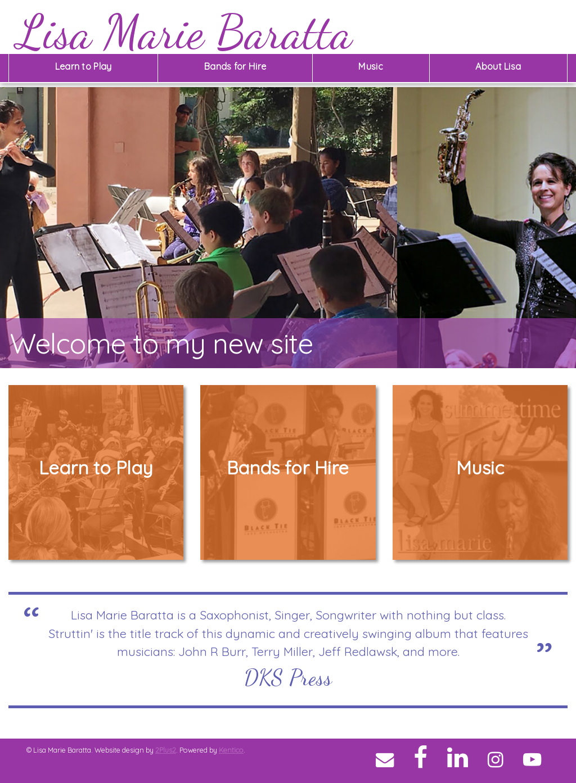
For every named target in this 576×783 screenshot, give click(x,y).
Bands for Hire (235, 66)
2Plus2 (165, 749)
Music (370, 66)
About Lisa (498, 66)
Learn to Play (83, 66)
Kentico (231, 749)
